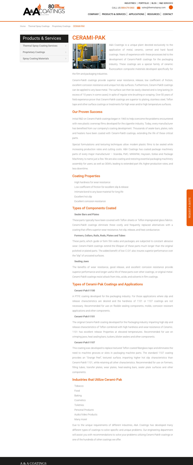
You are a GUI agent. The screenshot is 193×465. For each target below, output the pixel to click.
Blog (153, 3)
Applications (136, 14)
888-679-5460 (125, 7)
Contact (168, 14)
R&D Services (166, 3)
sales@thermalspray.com (153, 7)
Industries (127, 3)
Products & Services (114, 14)
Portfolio (142, 3)
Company (93, 14)
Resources (153, 14)
